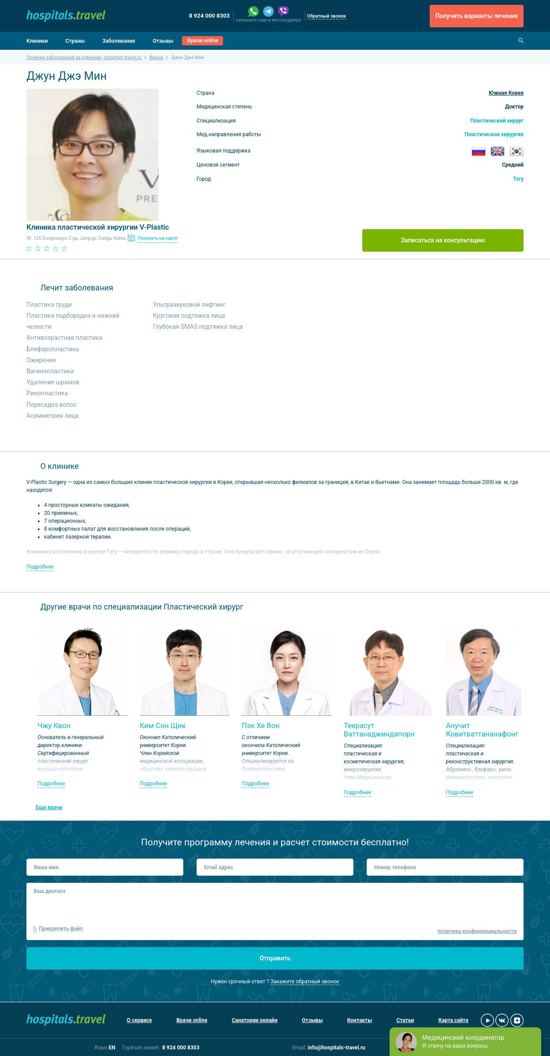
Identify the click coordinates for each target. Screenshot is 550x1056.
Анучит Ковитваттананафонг (482, 730)
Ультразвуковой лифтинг (189, 304)
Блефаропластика (52, 349)
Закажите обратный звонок (305, 981)
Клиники (37, 41)
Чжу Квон (54, 725)
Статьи (405, 1020)
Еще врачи (49, 807)
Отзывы (162, 41)
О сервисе (139, 1020)
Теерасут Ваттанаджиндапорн (379, 730)
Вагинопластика (50, 371)
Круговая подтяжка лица (189, 315)
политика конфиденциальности (477, 931)
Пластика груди (49, 304)
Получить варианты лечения (476, 15)
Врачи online (202, 40)
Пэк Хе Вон (260, 725)
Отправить (275, 958)
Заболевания (118, 41)
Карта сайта (453, 1020)
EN (111, 1048)
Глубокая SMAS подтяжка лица (198, 326)
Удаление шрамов (52, 382)
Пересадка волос (51, 404)
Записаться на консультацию (443, 240)
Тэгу (518, 179)
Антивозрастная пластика (64, 337)
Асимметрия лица (52, 415)
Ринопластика (47, 393)
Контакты (359, 1020)
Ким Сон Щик (163, 725)
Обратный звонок (326, 16)
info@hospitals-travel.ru (336, 1048)
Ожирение (41, 360)
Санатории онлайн (255, 1020)
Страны (75, 41)
